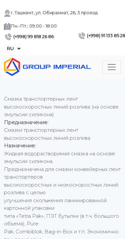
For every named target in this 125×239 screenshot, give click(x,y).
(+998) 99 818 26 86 (29, 36)
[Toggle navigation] (111, 67)
